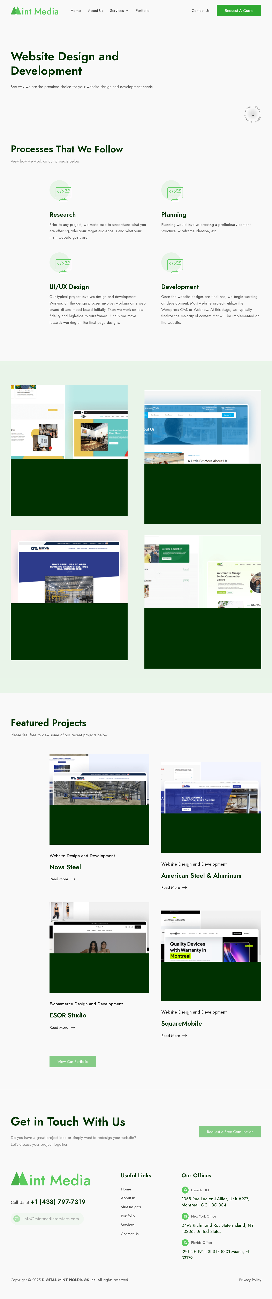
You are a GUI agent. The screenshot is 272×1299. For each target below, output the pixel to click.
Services (128, 1227)
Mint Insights (131, 1209)
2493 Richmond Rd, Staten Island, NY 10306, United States (218, 1231)
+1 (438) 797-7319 (58, 1204)
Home (126, 1192)
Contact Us (130, 1236)
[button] (119, 10)
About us (128, 1200)
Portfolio (128, 1218)
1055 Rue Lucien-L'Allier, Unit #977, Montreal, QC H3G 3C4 (215, 1205)
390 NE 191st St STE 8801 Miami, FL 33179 (216, 1258)
